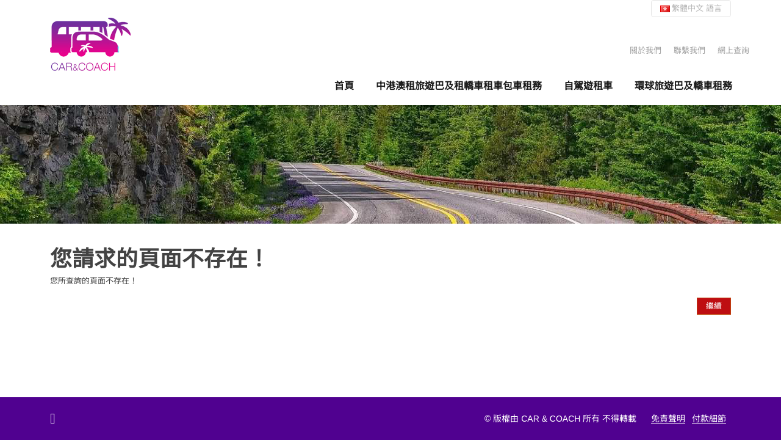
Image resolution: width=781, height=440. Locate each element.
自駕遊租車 (588, 86)
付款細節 (709, 419)
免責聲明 (668, 419)
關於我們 (645, 50)
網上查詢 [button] (733, 50)
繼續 (714, 305)
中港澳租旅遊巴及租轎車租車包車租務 (459, 86)
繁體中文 (691, 8)
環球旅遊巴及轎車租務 (683, 86)
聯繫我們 (689, 50)
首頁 (344, 86)
